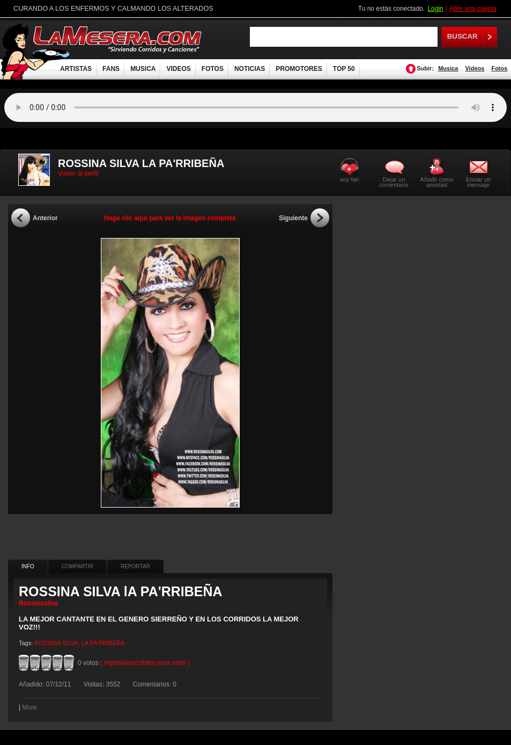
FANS (111, 69)
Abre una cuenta (473, 8)
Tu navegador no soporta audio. (255, 107)
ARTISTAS (76, 69)
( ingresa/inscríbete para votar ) (145, 663)
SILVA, (71, 643)
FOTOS (213, 69)
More (29, 707)
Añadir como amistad (437, 181)
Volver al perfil (78, 173)
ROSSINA (47, 643)
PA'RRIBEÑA (107, 643)
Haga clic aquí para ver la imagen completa (169, 218)
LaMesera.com (118, 39)
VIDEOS (178, 69)
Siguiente (293, 218)
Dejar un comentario (393, 182)
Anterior (45, 218)
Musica (448, 68)
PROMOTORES (299, 69)
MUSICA (142, 69)
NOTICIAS (249, 69)
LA (85, 643)
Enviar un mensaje (478, 181)
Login (435, 8)
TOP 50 (344, 69)
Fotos (499, 68)
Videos (474, 68)
